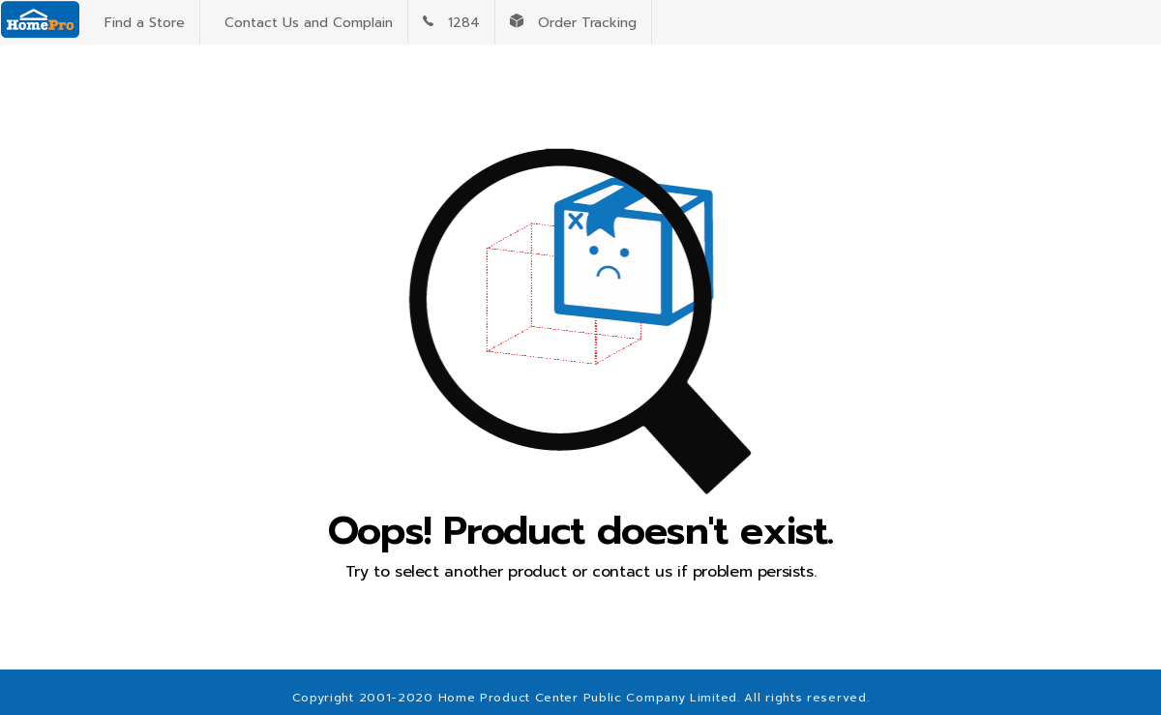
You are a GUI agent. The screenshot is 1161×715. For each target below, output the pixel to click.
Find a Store (140, 23)
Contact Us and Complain (304, 23)
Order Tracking (573, 23)
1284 (451, 23)
